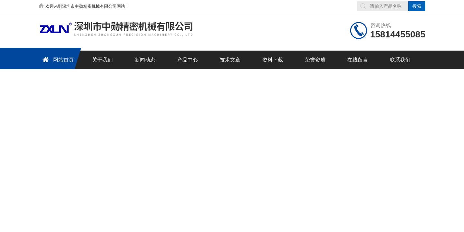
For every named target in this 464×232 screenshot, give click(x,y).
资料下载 (272, 60)
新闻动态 (145, 60)
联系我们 (400, 60)
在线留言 (357, 60)
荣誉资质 (315, 60)
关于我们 (102, 60)
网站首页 (57, 59)
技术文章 (230, 60)
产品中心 (187, 60)
